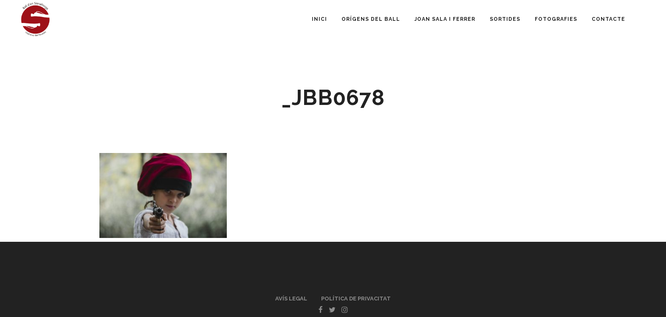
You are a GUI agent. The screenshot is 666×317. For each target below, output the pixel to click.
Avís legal (291, 298)
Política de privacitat (356, 298)
